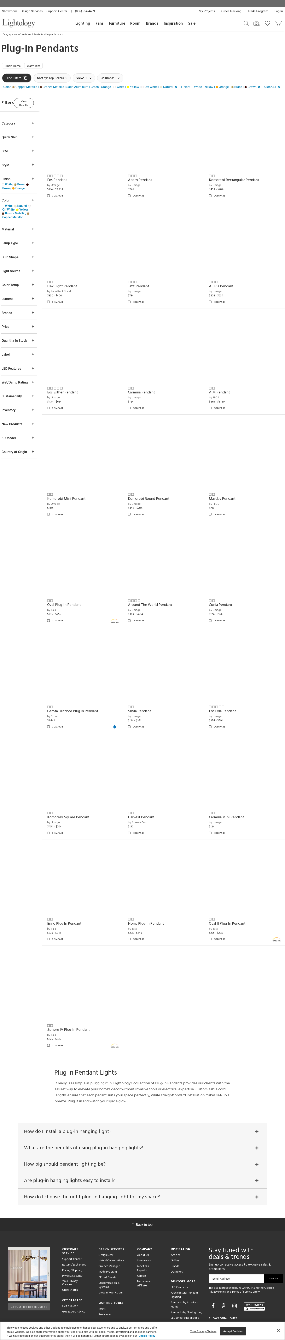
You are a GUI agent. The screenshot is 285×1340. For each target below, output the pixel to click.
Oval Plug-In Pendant (76, 586)
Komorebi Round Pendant (157, 484)
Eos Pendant (69, 177)
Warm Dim (38, 66)
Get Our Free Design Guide (29, 1276)
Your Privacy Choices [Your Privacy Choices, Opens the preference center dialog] (203, 1331)
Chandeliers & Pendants (31, 34)
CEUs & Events (107, 1248)
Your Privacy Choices (70, 1254)
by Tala (63, 591)
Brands (152, 23)
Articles (175, 1226)
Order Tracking (231, 11)
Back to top (142, 1196)
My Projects (207, 11)
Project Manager (109, 1237)
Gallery (175, 1231)
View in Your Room (111, 1263)
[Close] (278, 1330)
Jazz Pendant (146, 280)
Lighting (82, 23)
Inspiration (173, 23)
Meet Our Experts (143, 1239)
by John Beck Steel (71, 284)
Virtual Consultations (111, 1231)
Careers (141, 1247)
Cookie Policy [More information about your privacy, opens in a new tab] (147, 1335)
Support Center (56, 11)
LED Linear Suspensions (185, 1289)
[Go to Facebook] (214, 1277)
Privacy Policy (217, 1263)
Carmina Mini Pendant (230, 791)
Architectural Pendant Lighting (184, 1266)
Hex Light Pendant (74, 280)
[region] (142, 1331)
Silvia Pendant (147, 689)
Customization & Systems (109, 1256)
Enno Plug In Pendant (76, 893)
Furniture (117, 23)
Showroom (9, 11)
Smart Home (14, 66)
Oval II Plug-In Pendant (231, 893)
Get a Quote (70, 1277)
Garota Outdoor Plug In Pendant (84, 689)
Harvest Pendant (149, 791)
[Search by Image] (256, 23)
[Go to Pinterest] (224, 1277)
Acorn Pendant (148, 177)
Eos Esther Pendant (74, 382)
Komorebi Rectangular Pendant (238, 177)
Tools (102, 1280)
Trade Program (258, 11)
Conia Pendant (224, 586)
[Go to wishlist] (268, 23)
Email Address (221, 1249)
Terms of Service (242, 1263)
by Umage (65, 182)
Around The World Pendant (158, 586)
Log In (278, 11)
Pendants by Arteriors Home (184, 1275)
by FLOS (218, 387)
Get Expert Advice (73, 1283)
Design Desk (106, 1226)
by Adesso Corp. (146, 796)
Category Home (10, 34)
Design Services (32, 11)
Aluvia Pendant (225, 280)
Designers (177, 1243)
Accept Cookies (233, 1331)
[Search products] (246, 23)
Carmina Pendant (149, 382)
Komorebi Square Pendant (80, 791)
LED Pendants (179, 1258)
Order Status (70, 1261)
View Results (36, 103)
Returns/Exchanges (74, 1235)
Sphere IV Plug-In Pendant (80, 995)
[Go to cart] (278, 22)
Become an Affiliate (144, 1254)
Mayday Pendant (226, 484)
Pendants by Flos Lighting (186, 1283)
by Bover (64, 693)
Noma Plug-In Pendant (154, 893)
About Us (143, 1226)
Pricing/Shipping (72, 1241)
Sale (192, 23)
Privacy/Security (72, 1247)
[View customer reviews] (254, 1277)
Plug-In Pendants (54, 34)
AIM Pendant (223, 382)
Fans (100, 23)
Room (135, 23)
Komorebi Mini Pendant (78, 484)
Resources (105, 1285)
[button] (91, 88)
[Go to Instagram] (235, 1277)
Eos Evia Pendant (226, 689)
